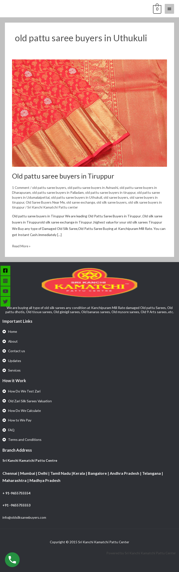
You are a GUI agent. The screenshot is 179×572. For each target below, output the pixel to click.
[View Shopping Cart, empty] (156, 8)
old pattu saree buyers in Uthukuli (76, 197)
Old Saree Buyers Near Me (45, 202)
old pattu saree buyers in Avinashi (93, 187)
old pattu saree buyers (49, 187)
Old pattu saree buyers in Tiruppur (63, 176)
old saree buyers (116, 197)
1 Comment (20, 187)
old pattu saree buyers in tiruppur (110, 192)
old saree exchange (80, 202)
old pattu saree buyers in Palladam (58, 192)
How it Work (14, 380)
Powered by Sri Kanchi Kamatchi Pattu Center (141, 553)
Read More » (21, 245)
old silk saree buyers (111, 202)
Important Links (17, 321)
